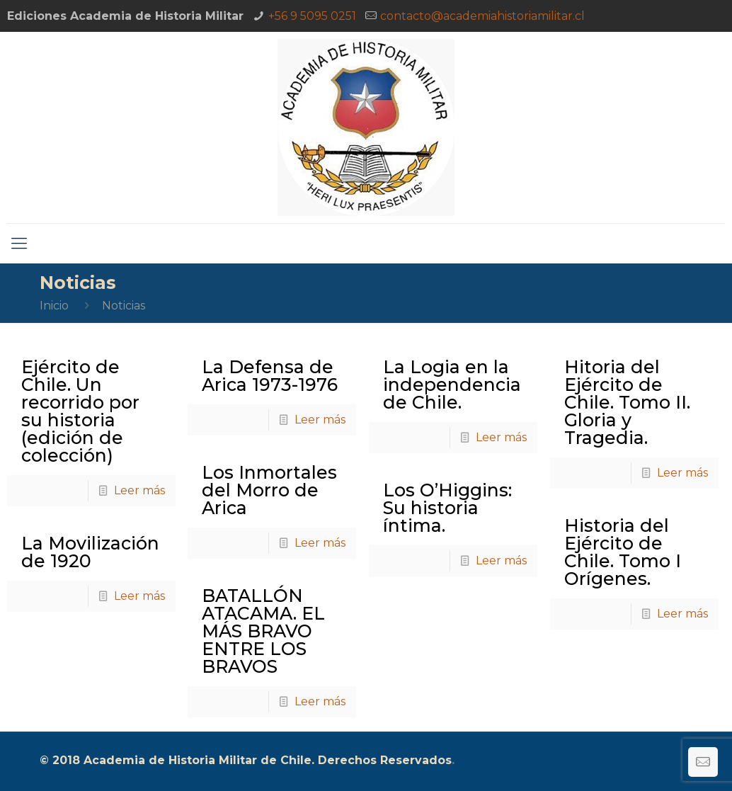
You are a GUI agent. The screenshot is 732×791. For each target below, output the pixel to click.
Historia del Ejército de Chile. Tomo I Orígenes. (622, 552)
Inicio (54, 305)
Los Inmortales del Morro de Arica (269, 490)
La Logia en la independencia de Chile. (452, 384)
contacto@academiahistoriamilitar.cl (482, 16)
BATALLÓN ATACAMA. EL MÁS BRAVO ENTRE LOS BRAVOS (263, 631)
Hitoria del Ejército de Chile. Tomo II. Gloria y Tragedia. (627, 402)
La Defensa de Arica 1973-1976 (270, 375)
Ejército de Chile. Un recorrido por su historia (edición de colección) (80, 411)
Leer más (139, 490)
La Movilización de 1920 (90, 552)
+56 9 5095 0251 (312, 16)
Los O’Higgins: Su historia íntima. (447, 507)
